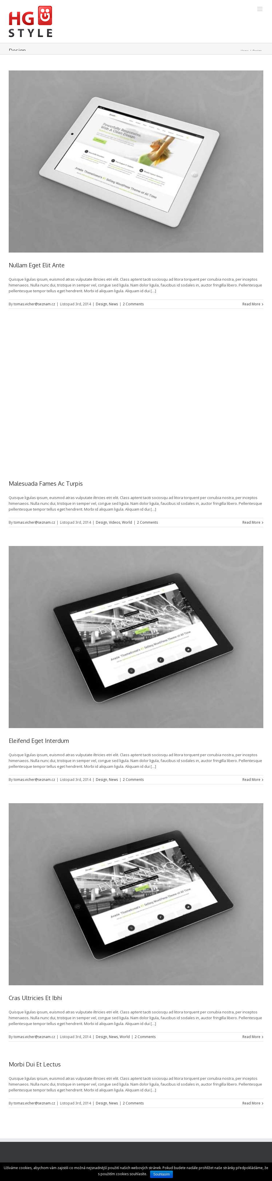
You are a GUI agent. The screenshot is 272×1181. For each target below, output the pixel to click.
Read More (251, 304)
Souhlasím (161, 1174)
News (113, 304)
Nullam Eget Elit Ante (37, 265)
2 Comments (133, 304)
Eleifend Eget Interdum (39, 740)
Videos (114, 522)
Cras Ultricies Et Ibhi (35, 998)
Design (101, 304)
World (127, 522)
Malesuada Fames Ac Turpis (46, 483)
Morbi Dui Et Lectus (35, 1064)
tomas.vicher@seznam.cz (34, 304)
